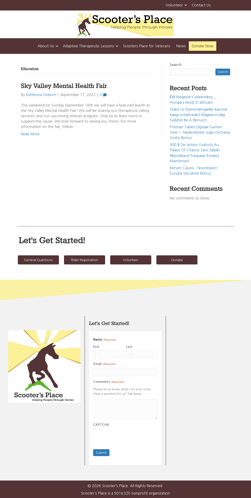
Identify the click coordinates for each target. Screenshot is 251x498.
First (96, 346)
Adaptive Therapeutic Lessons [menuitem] (88, 46)
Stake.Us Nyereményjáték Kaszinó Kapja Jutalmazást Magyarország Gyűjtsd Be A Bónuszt (198, 115)
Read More (30, 134)
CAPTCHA (101, 424)
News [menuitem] (181, 46)
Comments (108, 382)
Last (129, 346)
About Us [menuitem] (46, 46)
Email (104, 364)
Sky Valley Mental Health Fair (64, 85)
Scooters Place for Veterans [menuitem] (146, 46)
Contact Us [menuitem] (201, 5)
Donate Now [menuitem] (202, 46)
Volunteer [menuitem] (174, 5)
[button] (186, 5)
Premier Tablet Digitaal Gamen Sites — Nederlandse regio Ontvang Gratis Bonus (200, 132)
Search (175, 65)
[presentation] (124, 437)
